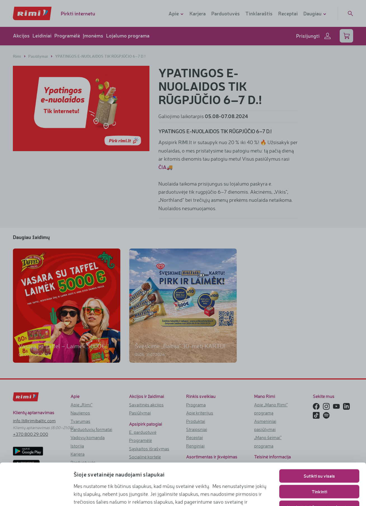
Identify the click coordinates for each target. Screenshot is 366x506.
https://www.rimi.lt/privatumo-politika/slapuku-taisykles (150, 494)
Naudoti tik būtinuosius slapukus (319, 468)
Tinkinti (319, 452)
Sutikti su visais (319, 436)
